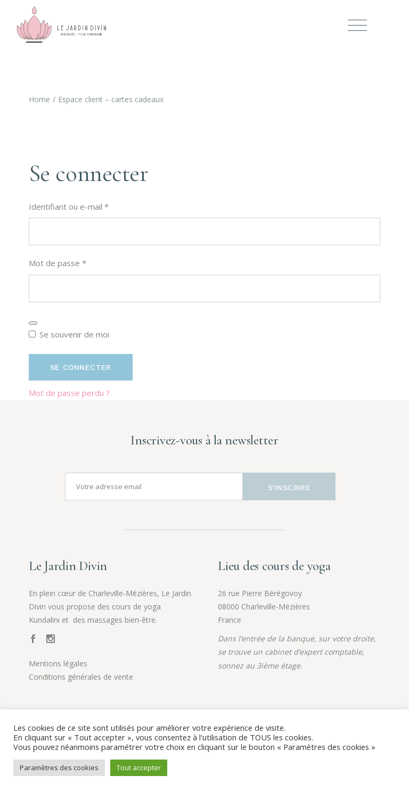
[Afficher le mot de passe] (33, 323)
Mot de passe (78, 262)
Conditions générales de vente (81, 677)
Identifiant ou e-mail (89, 206)
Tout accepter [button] (139, 767)
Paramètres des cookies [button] (59, 767)
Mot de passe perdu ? (69, 392)
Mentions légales (58, 663)
